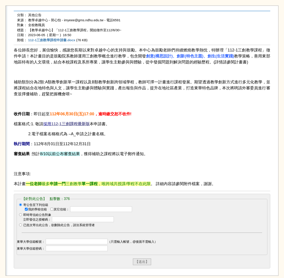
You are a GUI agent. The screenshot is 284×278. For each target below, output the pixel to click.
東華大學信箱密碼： (31, 248)
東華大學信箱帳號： (31, 241)
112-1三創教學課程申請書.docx (51, 40)
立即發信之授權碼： (37, 219)
